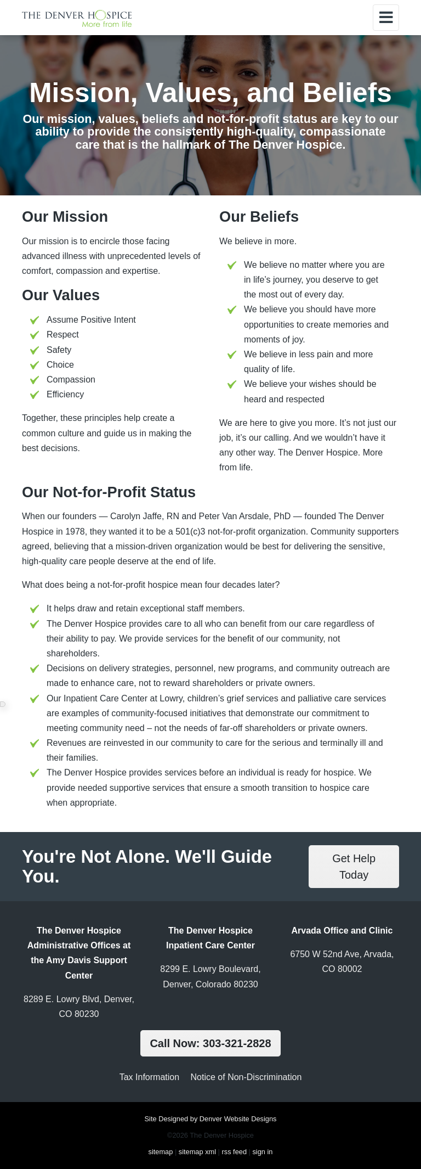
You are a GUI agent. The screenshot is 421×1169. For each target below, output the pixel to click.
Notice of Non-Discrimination (246, 1077)
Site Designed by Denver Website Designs (211, 1119)
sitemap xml (197, 1152)
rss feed (234, 1152)
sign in (262, 1152)
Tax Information (149, 1077)
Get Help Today (354, 866)
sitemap (161, 1152)
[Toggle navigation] (386, 17)
